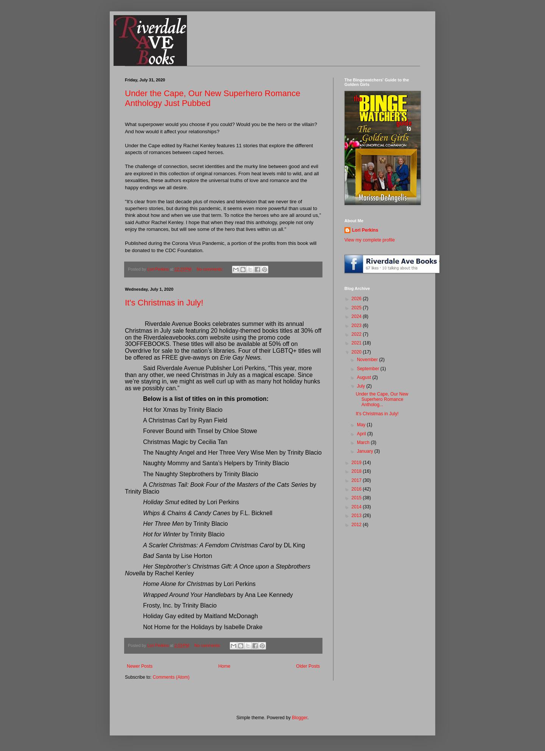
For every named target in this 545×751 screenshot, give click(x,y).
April (362, 433)
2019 (357, 462)
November (368, 359)
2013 (357, 515)
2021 (357, 343)
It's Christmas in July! (164, 302)
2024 (357, 316)
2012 (357, 524)
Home (224, 666)
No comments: (210, 269)
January (365, 451)
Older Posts (308, 666)
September (368, 368)
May (362, 424)
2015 (357, 497)
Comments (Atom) (171, 677)
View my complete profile (369, 240)
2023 (357, 325)
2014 (357, 506)
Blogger (299, 717)
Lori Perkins (365, 230)
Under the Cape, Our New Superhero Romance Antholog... (382, 399)
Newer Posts (140, 666)
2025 (357, 307)
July (361, 386)
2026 (357, 298)
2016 (357, 489)
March (364, 442)
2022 (357, 334)
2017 (357, 480)
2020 (357, 352)
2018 (357, 471)
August (364, 377)
